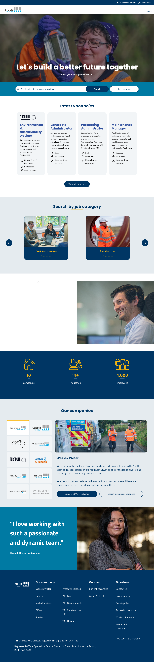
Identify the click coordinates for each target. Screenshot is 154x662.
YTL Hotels (68, 621)
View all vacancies (77, 184)
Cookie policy (123, 603)
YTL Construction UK (71, 612)
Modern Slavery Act (126, 617)
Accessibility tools (126, 2)
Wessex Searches (71, 589)
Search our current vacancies (121, 494)
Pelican (39, 596)
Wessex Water (43, 589)
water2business (44, 603)
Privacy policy (123, 596)
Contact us (144, 2)
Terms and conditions (121, 626)
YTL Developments (72, 603)
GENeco (40, 610)
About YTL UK (96, 596)
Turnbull (40, 617)
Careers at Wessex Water (77, 494)
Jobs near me (124, 89)
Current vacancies (98, 589)
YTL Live (66, 596)
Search (97, 89)
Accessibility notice (126, 610)
